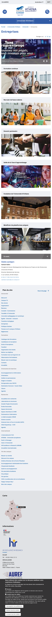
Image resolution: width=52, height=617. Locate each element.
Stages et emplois (6, 380)
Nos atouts (4, 303)
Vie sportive (4, 476)
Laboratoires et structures (9, 401)
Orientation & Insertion (8, 369)
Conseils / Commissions (8, 311)
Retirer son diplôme (7, 352)
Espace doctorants (6, 409)
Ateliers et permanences (8, 378)
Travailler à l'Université (8, 313)
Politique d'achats (6, 326)
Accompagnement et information (11, 373)
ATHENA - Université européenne (11, 437)
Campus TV (4, 300)
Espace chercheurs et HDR (8, 412)
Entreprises (4, 324)
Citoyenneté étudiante (7, 466)
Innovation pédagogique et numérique (12, 316)
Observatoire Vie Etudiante (9, 357)
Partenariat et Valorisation (9, 414)
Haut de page (42, 291)
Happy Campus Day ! (7, 481)
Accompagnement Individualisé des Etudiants (14, 463)
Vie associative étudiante (8, 471)
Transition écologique (7, 321)
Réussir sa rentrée (6, 455)
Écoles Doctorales (6, 406)
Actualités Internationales (8, 448)
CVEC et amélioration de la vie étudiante (13, 479)
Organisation (5, 305)
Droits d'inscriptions (7, 344)
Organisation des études (8, 349)
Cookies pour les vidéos (13, 597)
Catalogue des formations (8, 339)
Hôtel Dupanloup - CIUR (8, 425)
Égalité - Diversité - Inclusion (9, 318)
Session (9, 591)
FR (48, 2)
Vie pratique (4, 474)
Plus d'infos (18, 588)
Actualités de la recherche (8, 398)
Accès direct (38, 2)
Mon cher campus (6, 484)
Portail (3, 27)
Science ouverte (6, 419)
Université (25, 27)
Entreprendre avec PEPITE (8, 383)
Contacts (3, 362)
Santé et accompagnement (9, 468)
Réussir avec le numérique (9, 360)
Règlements (4, 331)
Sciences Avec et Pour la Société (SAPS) (12, 422)
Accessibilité (5, 2)
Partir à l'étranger (6, 440)
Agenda (3, 391)
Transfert (4, 347)
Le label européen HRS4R (8, 417)
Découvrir (4, 298)
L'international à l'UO (7, 435)
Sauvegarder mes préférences (14, 608)
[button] (44, 61)
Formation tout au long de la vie (10, 355)
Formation (4, 335)
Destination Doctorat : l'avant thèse (11, 386)
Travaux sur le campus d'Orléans (10, 329)
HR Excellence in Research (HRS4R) (11, 445)
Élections (4, 308)
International (5, 431)
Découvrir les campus (7, 458)
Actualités (4, 365)
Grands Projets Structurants (9, 404)
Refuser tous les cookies (12, 612)
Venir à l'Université (6, 443)
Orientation (4, 375)
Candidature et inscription (9, 342)
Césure (3, 388)
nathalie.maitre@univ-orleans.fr (10, 279)
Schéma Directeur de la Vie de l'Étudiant (13, 461)
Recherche (4, 394)
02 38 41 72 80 (5, 277)
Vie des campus (6, 451)
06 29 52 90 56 (15, 277)
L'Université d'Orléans (13, 27)
